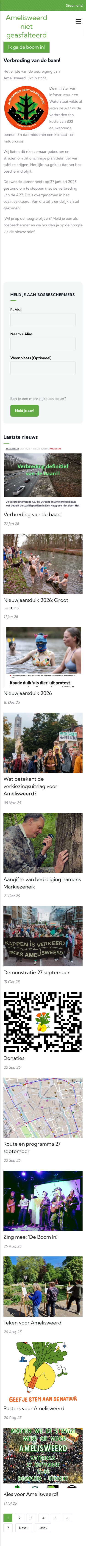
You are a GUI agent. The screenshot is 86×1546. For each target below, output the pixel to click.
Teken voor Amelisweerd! (33, 1322)
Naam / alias (21, 334)
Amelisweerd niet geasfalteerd (26, 26)
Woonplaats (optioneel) (30, 358)
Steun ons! (74, 5)
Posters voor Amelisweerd (33, 1408)
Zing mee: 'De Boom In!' (30, 1237)
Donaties (13, 1058)
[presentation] (45, 386)
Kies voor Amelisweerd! (30, 1494)
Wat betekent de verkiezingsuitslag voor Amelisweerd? (30, 786)
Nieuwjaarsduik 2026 (27, 693)
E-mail (16, 309)
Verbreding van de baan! (32, 514)
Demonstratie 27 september (36, 972)
